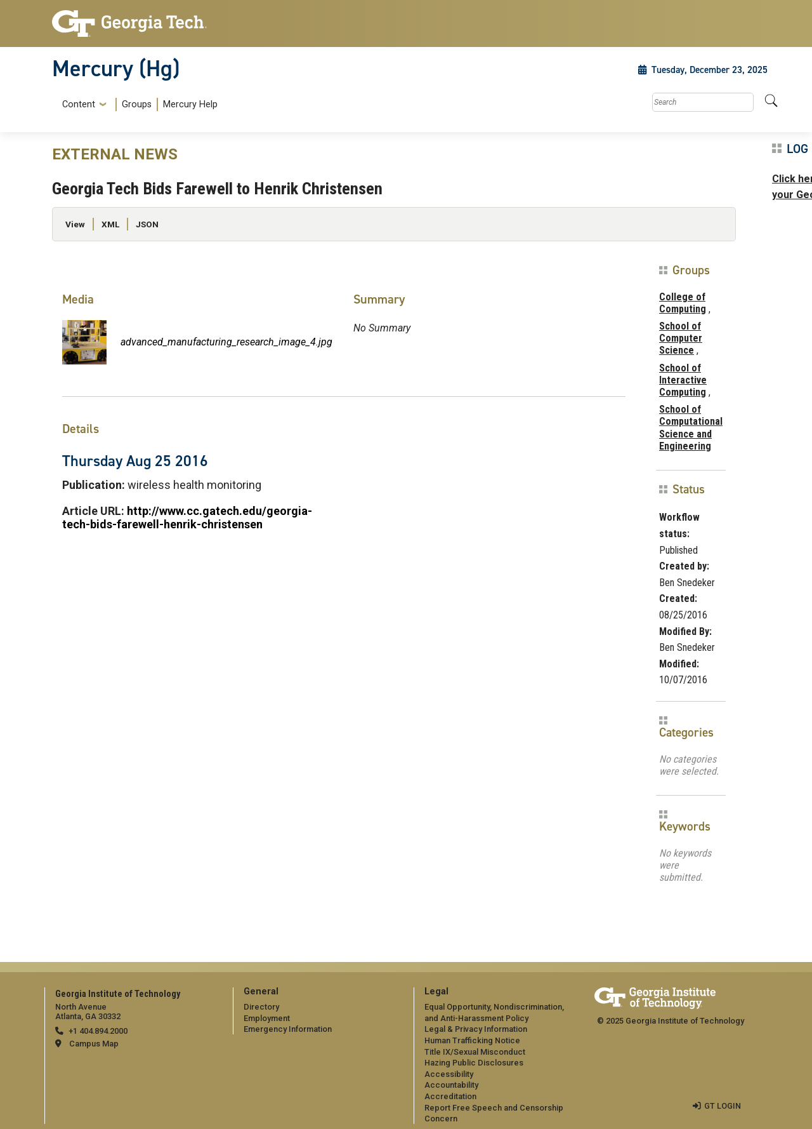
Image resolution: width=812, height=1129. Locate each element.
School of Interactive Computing (683, 380)
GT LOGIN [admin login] (722, 1106)
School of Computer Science (680, 338)
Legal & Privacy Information (475, 1029)
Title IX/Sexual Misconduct (474, 1052)
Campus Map (94, 1043)
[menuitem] (137, 104)
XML (110, 224)
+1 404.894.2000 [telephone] (98, 1031)
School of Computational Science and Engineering (691, 427)
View (75, 224)
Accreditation (450, 1096)
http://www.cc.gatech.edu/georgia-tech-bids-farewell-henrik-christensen (187, 517)
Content (78, 105)
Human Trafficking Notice (472, 1040)
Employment (267, 1018)
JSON (147, 224)
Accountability (451, 1085)
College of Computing (682, 303)
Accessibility (448, 1074)
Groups (137, 104)
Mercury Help (190, 104)
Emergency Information (288, 1029)
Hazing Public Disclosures (473, 1062)
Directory (261, 1007)
